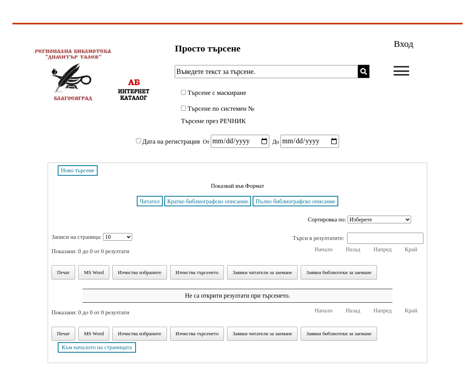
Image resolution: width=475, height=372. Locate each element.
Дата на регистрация (171, 141)
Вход (403, 44)
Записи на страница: (92, 237)
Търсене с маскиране (217, 92)
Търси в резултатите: (358, 238)
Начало (323, 249)
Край (411, 249)
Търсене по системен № (221, 108)
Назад (353, 249)
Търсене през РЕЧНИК (213, 121)
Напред (382, 249)
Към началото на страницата (97, 347)
